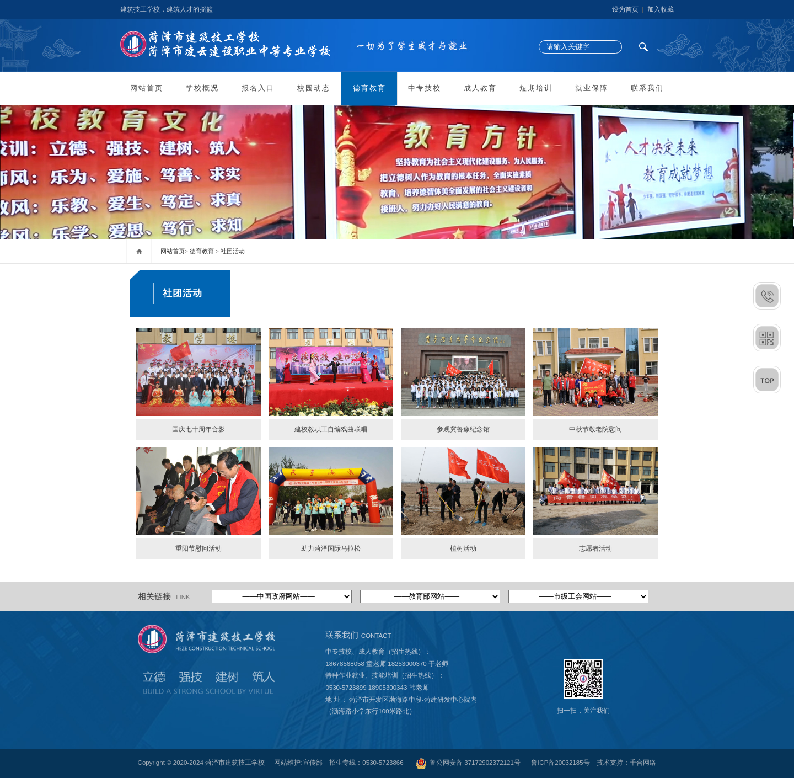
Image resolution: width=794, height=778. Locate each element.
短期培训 (536, 88)
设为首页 (625, 9)
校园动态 (313, 88)
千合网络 (643, 762)
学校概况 (202, 88)
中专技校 (424, 88)
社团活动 (233, 251)
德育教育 (369, 88)
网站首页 (146, 88)
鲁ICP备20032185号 (560, 762)
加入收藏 (660, 9)
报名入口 (258, 88)
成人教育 (480, 88)
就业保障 (591, 88)
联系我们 (647, 88)
